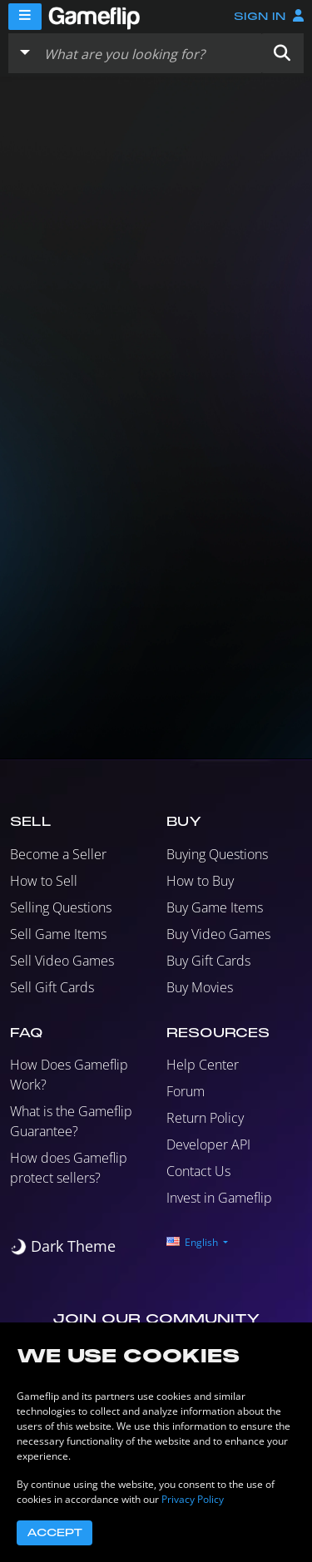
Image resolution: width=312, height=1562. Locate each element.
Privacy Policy (192, 1499)
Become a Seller (58, 854)
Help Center (202, 1064)
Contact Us (198, 1171)
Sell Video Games (62, 961)
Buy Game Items (214, 907)
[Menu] (25, 16)
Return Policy (205, 1118)
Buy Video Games (218, 934)
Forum (185, 1091)
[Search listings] (149, 53)
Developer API (208, 1144)
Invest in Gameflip (219, 1198)
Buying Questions (217, 854)
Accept (54, 1533)
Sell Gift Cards (52, 987)
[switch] (63, 1246)
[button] (282, 53)
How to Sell (43, 881)
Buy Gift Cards (208, 961)
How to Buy (200, 881)
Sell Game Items (58, 934)
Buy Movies (199, 987)
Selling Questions (60, 907)
